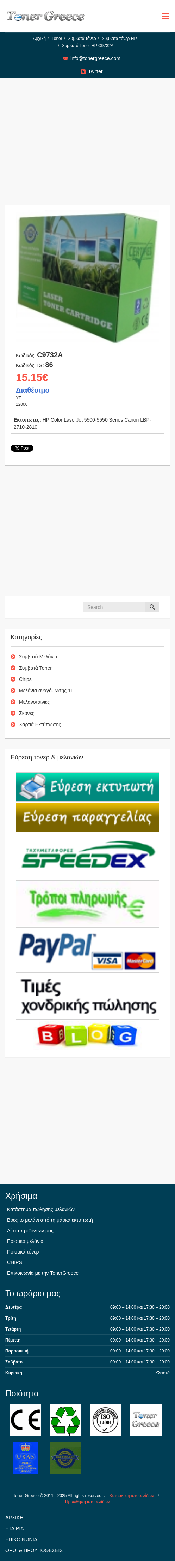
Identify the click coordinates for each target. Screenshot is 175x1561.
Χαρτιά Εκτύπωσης (40, 724)
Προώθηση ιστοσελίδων (87, 1501)
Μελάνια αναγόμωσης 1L (46, 690)
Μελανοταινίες (34, 702)
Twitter (95, 71)
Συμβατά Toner (35, 668)
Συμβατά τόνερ (82, 38)
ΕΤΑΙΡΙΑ (14, 1528)
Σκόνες (26, 713)
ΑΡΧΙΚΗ (14, 1517)
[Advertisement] (87, 144)
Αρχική (39, 38)
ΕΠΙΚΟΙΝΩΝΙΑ (21, 1539)
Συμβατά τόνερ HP (119, 38)
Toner (57, 38)
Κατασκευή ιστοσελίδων (132, 1495)
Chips (25, 679)
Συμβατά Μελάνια (38, 656)
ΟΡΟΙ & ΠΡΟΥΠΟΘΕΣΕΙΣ (34, 1550)
